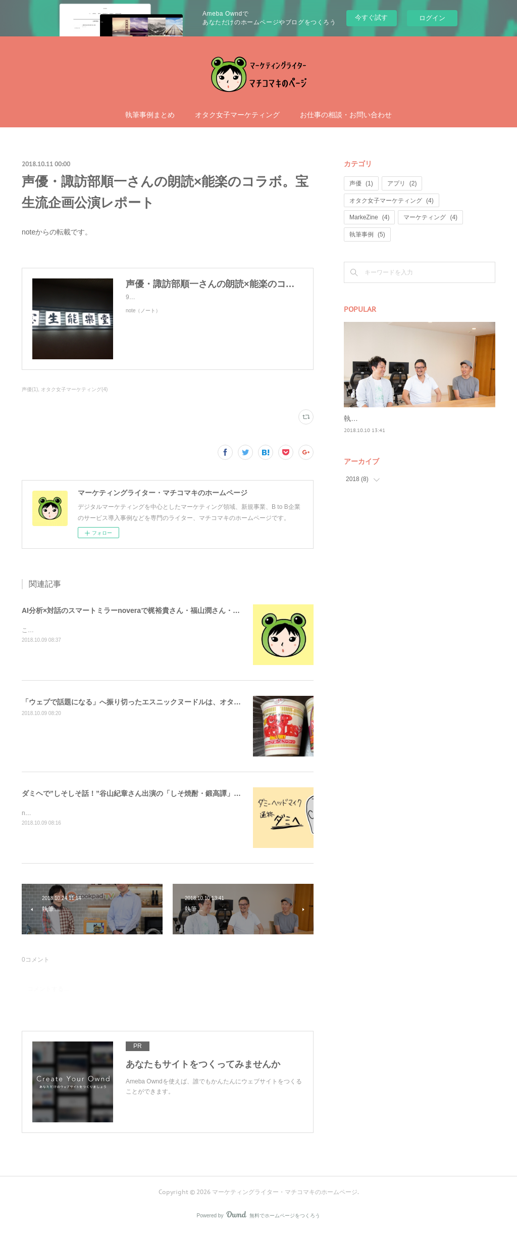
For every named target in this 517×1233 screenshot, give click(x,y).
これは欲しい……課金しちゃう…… (70, 630)
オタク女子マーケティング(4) (74, 389)
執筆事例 (367, 234)
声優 (361, 183)
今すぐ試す (371, 17)
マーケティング (430, 217)
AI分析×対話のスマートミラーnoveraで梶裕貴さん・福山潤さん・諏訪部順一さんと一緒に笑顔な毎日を (187, 610)
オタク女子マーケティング (237, 114)
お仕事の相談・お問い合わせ (346, 114)
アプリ (402, 183)
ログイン (432, 18)
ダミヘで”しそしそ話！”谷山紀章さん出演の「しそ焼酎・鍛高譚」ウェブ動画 (145, 793)
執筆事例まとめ (150, 114)
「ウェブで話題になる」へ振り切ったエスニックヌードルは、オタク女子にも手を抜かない (167, 702)
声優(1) (30, 389)
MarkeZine (369, 217)
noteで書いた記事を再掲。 (58, 813)
